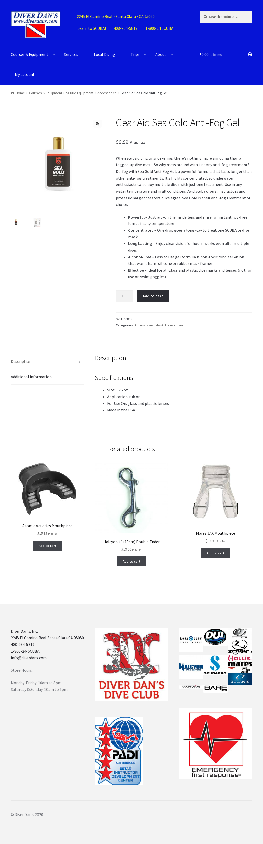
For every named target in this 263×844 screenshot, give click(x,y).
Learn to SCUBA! (91, 28)
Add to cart (153, 295)
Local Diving (104, 54)
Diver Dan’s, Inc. (24, 631)
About (160, 54)
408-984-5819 (125, 28)
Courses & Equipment (29, 54)
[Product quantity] (124, 296)
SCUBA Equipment (79, 93)
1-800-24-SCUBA (25, 651)
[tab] (47, 361)
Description (21, 361)
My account (25, 74)
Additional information (31, 376)
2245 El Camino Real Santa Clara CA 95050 (47, 637)
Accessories (107, 93)
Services (71, 54)
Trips (135, 54)
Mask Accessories (169, 325)
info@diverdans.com (29, 657)
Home (20, 93)
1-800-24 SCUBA (159, 28)
